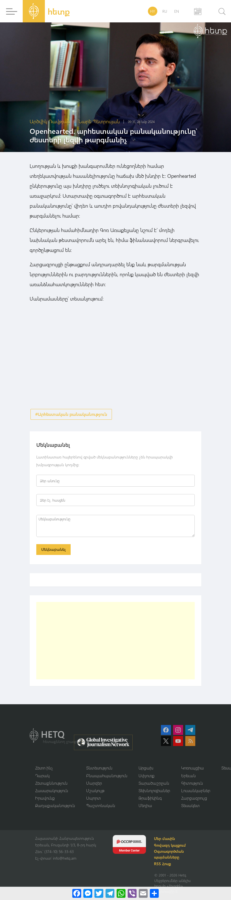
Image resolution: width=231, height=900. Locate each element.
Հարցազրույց (194, 799)
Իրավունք (45, 799)
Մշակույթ (95, 791)
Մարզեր (94, 784)
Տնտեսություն (99, 768)
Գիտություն (192, 784)
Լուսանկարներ (195, 791)
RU (164, 11)
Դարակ (42, 776)
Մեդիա (145, 806)
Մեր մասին (165, 839)
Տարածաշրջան (153, 784)
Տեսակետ (190, 806)
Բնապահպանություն (106, 776)
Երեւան (188, 776)
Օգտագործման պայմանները (170, 855)
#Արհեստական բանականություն (71, 414)
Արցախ (145, 768)
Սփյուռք (146, 776)
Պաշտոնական (100, 806)
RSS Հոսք (163, 865)
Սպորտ (93, 799)
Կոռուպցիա (192, 768)
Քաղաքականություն (55, 806)
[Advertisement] (115, 641)
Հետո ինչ (44, 768)
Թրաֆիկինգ (150, 799)
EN (176, 11)
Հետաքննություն (51, 784)
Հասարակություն (51, 791)
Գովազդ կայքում (171, 846)
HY (152, 11)
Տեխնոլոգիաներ (154, 791)
